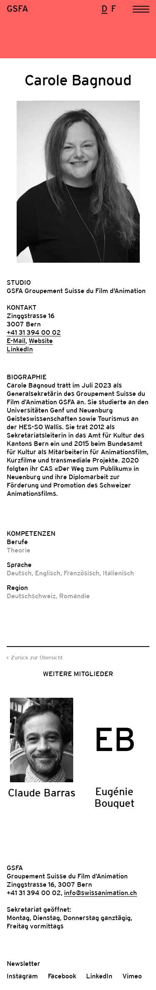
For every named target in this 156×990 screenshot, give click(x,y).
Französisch (81, 573)
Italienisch (118, 573)
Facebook (62, 976)
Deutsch (19, 573)
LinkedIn (20, 349)
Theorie (18, 550)
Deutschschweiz (31, 595)
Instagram (22, 976)
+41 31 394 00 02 (34, 332)
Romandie (74, 595)
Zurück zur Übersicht (37, 657)
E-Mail (16, 340)
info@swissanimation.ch (100, 892)
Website (41, 340)
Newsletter (23, 963)
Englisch (47, 573)
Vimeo (132, 976)
